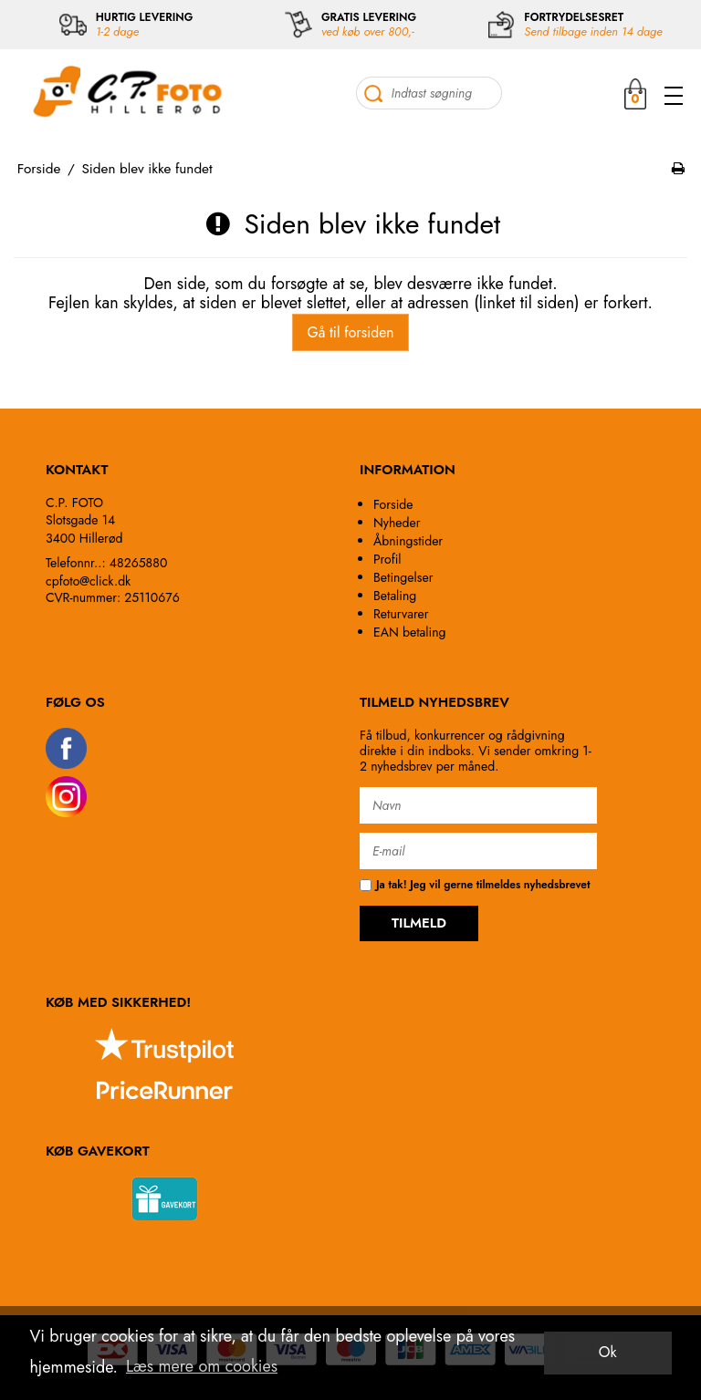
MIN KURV (635, 93)
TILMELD (419, 923)
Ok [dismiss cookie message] (608, 1352)
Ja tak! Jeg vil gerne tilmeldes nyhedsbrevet (475, 885)
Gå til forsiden (350, 332)
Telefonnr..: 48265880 (106, 563)
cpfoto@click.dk (88, 581)
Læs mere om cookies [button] (201, 1366)
